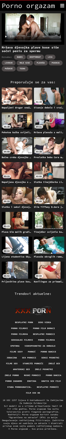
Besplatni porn (24, 322)
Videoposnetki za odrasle (40, 346)
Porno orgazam (20, 429)
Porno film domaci (44, 328)
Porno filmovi (19, 328)
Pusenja (56, 63)
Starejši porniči (33, 363)
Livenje (9, 63)
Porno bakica (53, 375)
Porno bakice (48, 351)
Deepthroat (35, 57)
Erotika (31, 381)
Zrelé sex (54, 363)
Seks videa (44, 322)
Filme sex (12, 363)
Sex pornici (29, 357)
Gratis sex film (51, 381)
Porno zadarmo (13, 381)
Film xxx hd (33, 393)
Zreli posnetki (44, 369)
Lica (50, 57)
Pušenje (9, 68)
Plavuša (41, 63)
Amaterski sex (21, 369)
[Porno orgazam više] (62, 5)
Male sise (25, 63)
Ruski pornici (32, 375)
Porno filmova (19, 334)
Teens (22, 68)
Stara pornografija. (19, 387)
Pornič (31, 351)
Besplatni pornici (44, 334)
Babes (20, 57)
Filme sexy (16, 351)
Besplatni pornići (48, 387)
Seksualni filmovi (22, 340)
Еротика (14, 346)
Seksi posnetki (50, 357)
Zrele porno (12, 375)
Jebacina (12, 357)
